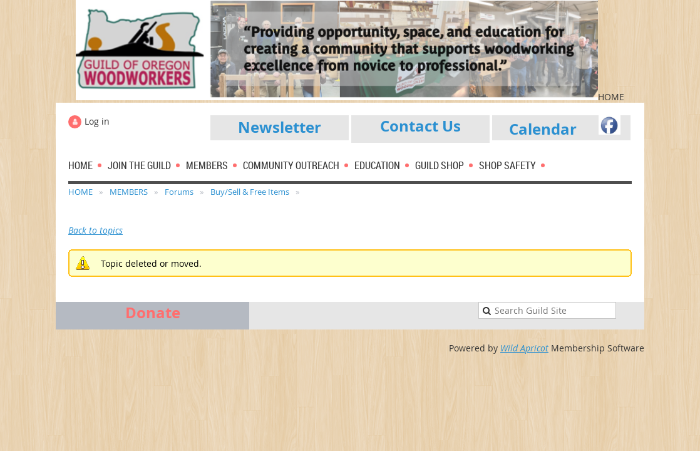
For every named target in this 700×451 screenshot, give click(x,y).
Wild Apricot (524, 348)
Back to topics (95, 230)
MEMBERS (129, 191)
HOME (80, 191)
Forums (179, 191)
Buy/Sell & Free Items (249, 191)
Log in (97, 121)
